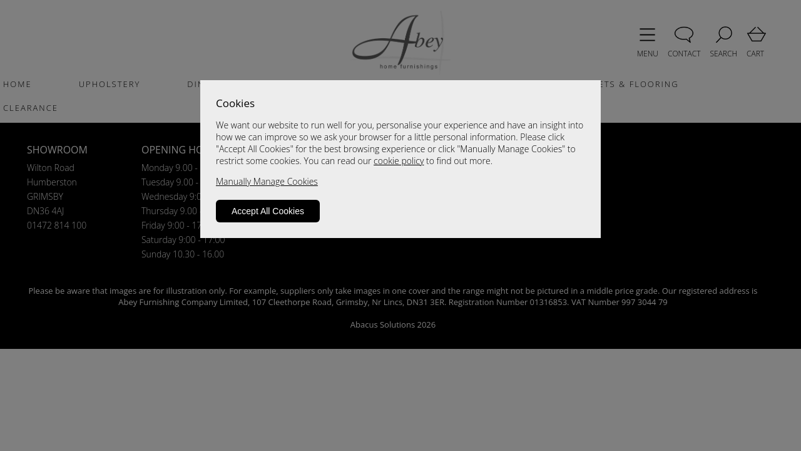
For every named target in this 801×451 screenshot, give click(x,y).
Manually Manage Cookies (267, 181)
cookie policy (399, 161)
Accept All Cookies (268, 211)
